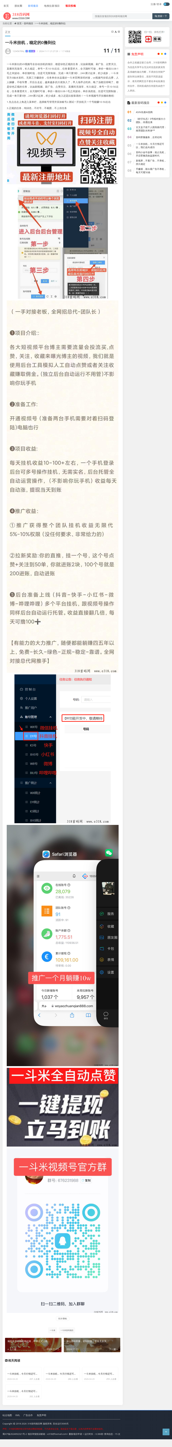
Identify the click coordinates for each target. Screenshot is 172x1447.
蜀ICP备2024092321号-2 (15, 1441)
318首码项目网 (34, 1431)
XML (17, 1423)
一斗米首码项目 (66, 1330)
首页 (5, 4)
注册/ (154, 4)
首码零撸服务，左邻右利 (149, 137)
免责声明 (41, 1423)
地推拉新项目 (50, 4)
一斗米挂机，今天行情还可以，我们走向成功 (150, 145)
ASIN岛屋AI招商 (144, 112)
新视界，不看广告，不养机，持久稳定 (151, 162)
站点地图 (7, 1423)
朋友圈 (17, 4)
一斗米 (52, 1330)
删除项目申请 (75, 1441)
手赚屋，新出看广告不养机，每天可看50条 (151, 170)
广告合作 (28, 1423)
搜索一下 (161, 14)
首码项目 (31, 4)
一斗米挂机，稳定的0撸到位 (51, 23)
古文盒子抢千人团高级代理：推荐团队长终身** (151, 129)
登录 (159, 4)
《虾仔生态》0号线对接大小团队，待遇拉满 (150, 120)
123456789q (24, 51)
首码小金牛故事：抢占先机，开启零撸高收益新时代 (151, 154)
